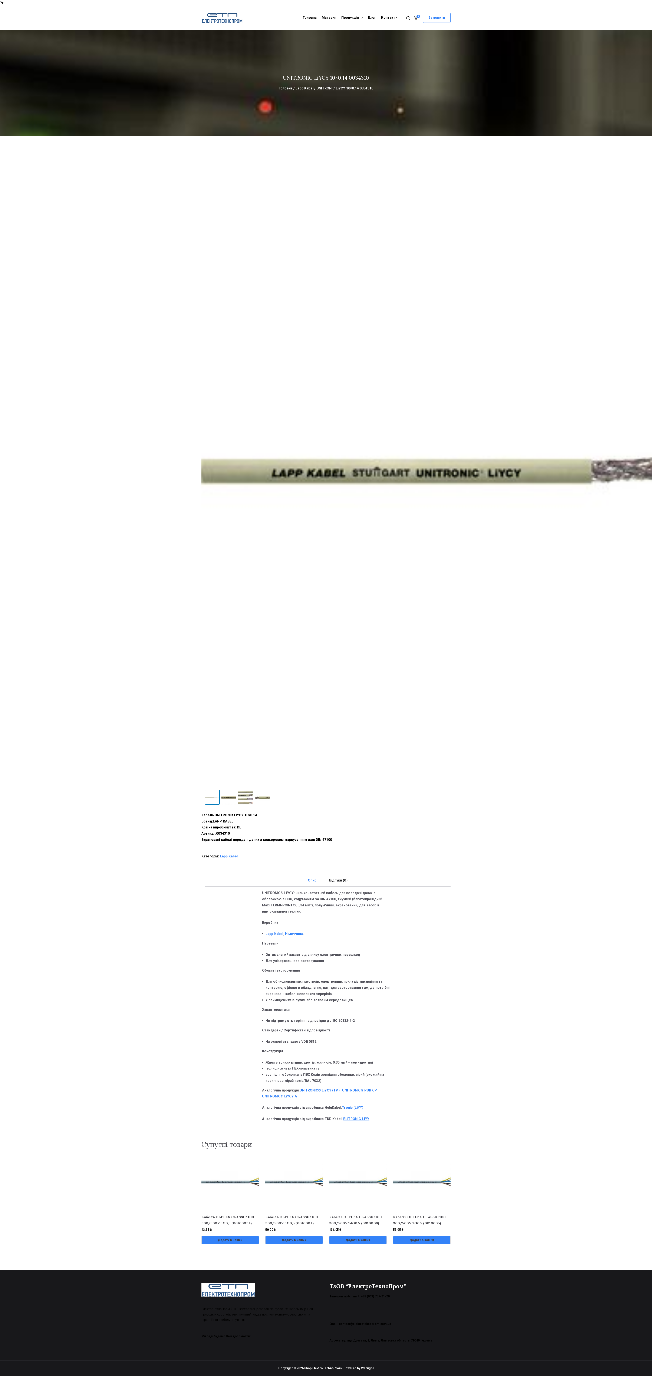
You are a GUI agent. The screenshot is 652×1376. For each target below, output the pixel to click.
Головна (310, 18)
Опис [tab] (312, 880)
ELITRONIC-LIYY (356, 1119)
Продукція (352, 18)
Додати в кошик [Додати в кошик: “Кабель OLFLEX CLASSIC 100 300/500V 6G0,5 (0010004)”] (294, 1240)
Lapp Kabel (304, 88)
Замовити (436, 18)
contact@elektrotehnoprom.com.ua (365, 1324)
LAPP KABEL (223, 821)
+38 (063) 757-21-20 (375, 1296)
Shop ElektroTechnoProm (323, 1368)
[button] (361, 18)
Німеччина (294, 934)
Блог (372, 18)
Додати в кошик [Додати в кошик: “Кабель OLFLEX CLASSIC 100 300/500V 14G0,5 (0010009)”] (358, 1240)
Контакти (389, 18)
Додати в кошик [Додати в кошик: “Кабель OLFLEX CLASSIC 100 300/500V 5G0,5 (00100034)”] (230, 1240)
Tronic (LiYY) (352, 1108)
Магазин (329, 18)
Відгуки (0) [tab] (338, 880)
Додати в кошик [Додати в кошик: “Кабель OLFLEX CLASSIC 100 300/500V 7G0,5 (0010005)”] (421, 1240)
